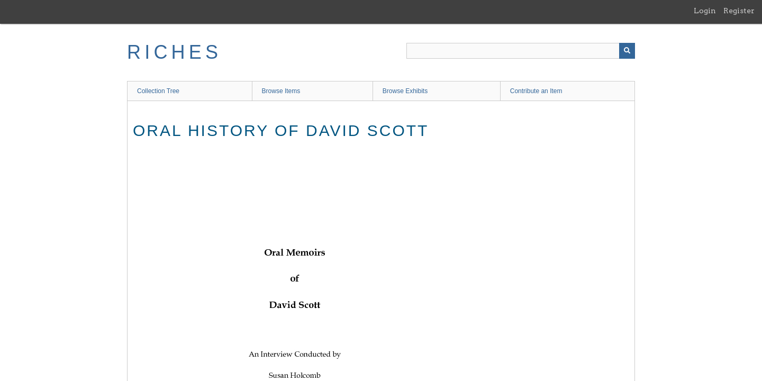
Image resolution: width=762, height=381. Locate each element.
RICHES (174, 52)
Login (705, 10)
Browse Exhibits (405, 91)
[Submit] (627, 51)
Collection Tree (158, 91)
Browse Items (281, 91)
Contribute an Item (536, 91)
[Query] (520, 51)
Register (739, 10)
